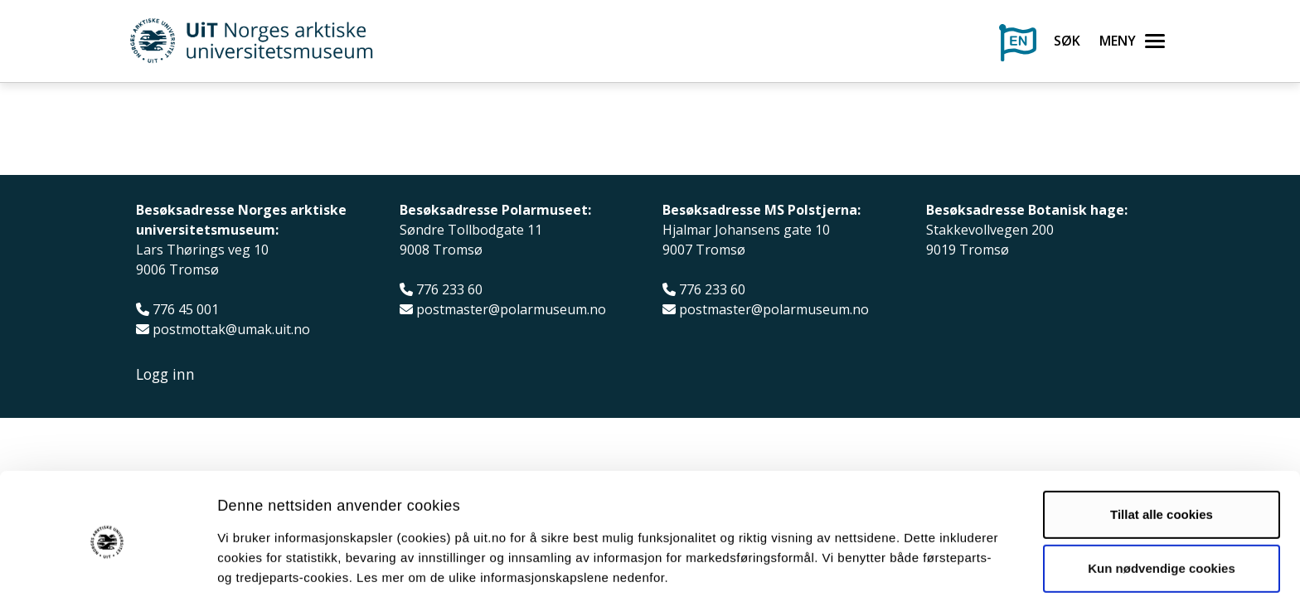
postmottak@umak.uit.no (231, 329)
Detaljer (883, 564)
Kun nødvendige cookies (1161, 502)
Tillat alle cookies (1161, 448)
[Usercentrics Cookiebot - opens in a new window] (107, 564)
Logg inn (165, 374)
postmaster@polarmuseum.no (511, 309)
